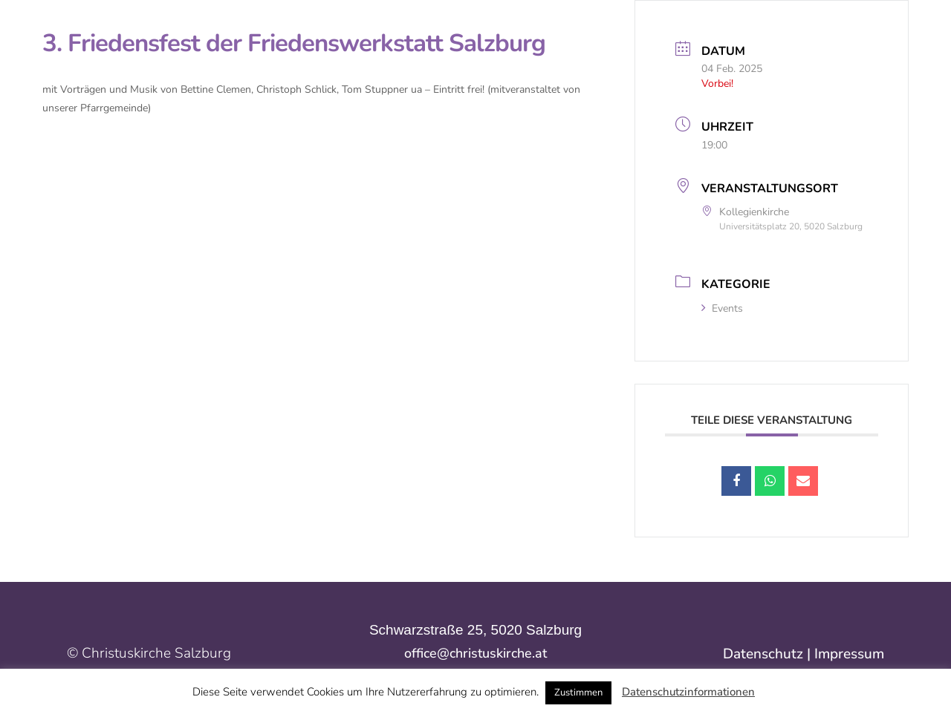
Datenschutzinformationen (688, 691)
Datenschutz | (768, 654)
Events (722, 308)
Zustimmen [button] (578, 692)
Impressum (849, 654)
